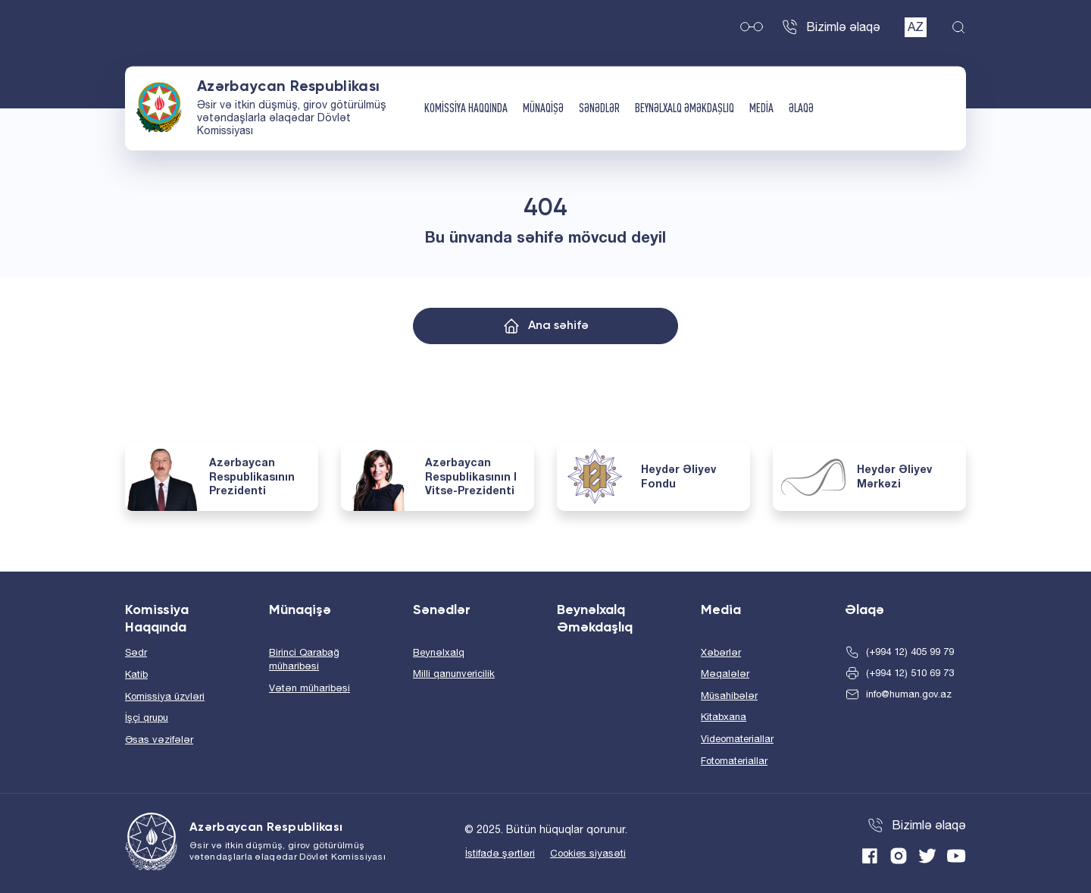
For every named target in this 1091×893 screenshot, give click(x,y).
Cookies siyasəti (588, 853)
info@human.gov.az (909, 694)
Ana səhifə (558, 326)
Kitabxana (723, 716)
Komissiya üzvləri (165, 696)
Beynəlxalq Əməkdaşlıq (684, 108)
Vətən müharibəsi (309, 688)
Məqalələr (725, 673)
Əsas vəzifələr (159, 739)
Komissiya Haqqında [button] (466, 108)
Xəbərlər (721, 652)
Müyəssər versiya (751, 27)
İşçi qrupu (146, 717)
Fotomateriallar (734, 760)
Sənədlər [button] (599, 108)
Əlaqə (801, 108)
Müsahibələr (729, 695)
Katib (136, 674)
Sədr (136, 652)
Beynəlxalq (438, 652)
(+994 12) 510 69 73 (910, 672)
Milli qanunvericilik (454, 673)
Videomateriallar (737, 738)
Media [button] (761, 108)
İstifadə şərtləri (500, 853)
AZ (916, 26)
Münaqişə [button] (543, 108)
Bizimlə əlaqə (843, 26)
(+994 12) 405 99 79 (910, 651)
